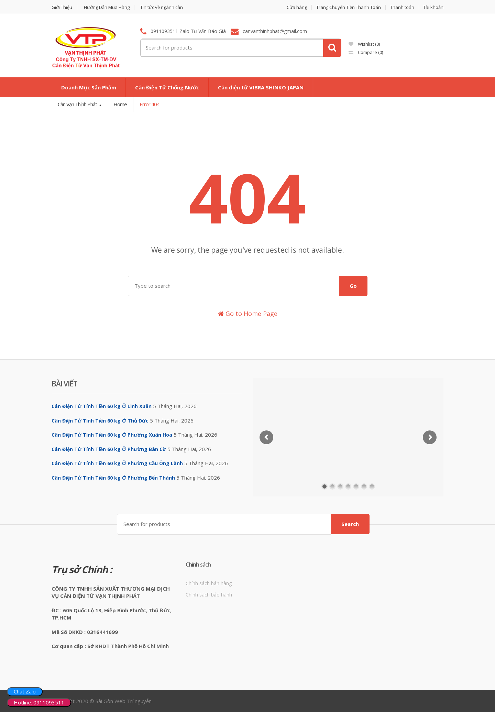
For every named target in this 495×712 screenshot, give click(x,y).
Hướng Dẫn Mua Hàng (107, 7)
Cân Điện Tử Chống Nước (167, 87)
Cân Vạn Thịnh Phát (78, 104)
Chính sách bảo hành (209, 594)
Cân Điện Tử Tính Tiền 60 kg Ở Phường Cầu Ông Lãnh (117, 463)
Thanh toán (402, 7)
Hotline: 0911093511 (39, 702)
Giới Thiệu (62, 7)
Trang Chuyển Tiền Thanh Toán (348, 7)
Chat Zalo (25, 691)
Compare (366, 52)
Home (120, 104)
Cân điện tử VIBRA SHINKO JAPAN (261, 87)
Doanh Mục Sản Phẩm (88, 87)
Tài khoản (433, 7)
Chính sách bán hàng (209, 583)
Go (353, 285)
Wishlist (364, 44)
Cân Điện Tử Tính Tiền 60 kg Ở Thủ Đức (100, 420)
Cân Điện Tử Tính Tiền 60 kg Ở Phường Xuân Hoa (112, 434)
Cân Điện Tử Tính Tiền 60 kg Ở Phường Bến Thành (113, 477)
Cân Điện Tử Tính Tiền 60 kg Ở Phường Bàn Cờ (109, 449)
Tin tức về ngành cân (161, 7)
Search (350, 524)
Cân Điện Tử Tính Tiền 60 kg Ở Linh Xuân (102, 406)
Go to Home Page (247, 313)
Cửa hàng (297, 7)
